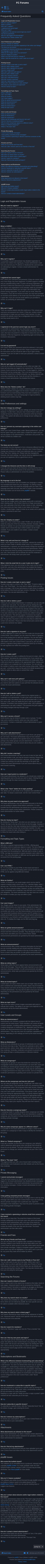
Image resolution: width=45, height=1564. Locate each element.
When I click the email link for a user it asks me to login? (17, 58)
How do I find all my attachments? (11, 180)
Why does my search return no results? (12, 154)
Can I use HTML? (6, 94)
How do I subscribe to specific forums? (12, 170)
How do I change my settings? (10, 43)
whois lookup (5, 1505)
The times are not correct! (8, 47)
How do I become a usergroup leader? (12, 121)
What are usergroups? (7, 117)
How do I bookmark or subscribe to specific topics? (16, 168)
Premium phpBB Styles (29, 1559)
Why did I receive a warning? (9, 79)
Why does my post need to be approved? (13, 84)
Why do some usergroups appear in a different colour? (17, 123)
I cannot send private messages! (10, 133)
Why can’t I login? (6, 30)
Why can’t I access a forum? (9, 75)
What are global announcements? (11, 100)
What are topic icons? (7, 107)
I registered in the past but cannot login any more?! (16, 32)
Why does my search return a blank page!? (13, 156)
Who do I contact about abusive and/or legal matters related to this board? (20, 190)
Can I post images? (7, 98)
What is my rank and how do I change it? (13, 56)
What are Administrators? (8, 113)
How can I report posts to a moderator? (12, 81)
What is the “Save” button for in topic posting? (14, 83)
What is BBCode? (6, 93)
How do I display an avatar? (9, 54)
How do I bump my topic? (8, 86)
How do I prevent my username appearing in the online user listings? (21, 45)
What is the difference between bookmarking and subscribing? (19, 166)
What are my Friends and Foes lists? (12, 144)
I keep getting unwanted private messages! (13, 134)
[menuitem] (6, 7)
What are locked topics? (8, 105)
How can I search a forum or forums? (12, 152)
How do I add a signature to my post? (12, 68)
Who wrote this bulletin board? (10, 186)
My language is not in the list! (9, 51)
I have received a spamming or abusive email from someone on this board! (21, 137)
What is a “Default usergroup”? (10, 124)
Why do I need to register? (9, 22)
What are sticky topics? (8, 103)
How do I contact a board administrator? (13, 193)
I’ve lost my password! (7, 33)
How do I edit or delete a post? (10, 66)
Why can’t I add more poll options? (11, 72)
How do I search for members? (10, 158)
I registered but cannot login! (9, 28)
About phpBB (15, 1469)
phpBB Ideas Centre (7, 1484)
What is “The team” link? (8, 126)
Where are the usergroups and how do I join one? (15, 119)
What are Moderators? (7, 115)
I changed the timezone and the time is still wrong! (15, 49)
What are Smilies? (6, 96)
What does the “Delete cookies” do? (11, 37)
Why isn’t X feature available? (10, 188)
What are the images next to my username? (14, 52)
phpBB (26, 490)
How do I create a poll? (8, 70)
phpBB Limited (11, 1465)
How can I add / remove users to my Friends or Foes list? (18, 146)
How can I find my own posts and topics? (13, 160)
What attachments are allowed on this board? (14, 178)
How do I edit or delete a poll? (10, 73)
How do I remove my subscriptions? (11, 172)
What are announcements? (9, 102)
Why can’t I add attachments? (10, 77)
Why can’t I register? (7, 26)
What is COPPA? (6, 24)
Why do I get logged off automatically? (12, 35)
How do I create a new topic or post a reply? (14, 64)
